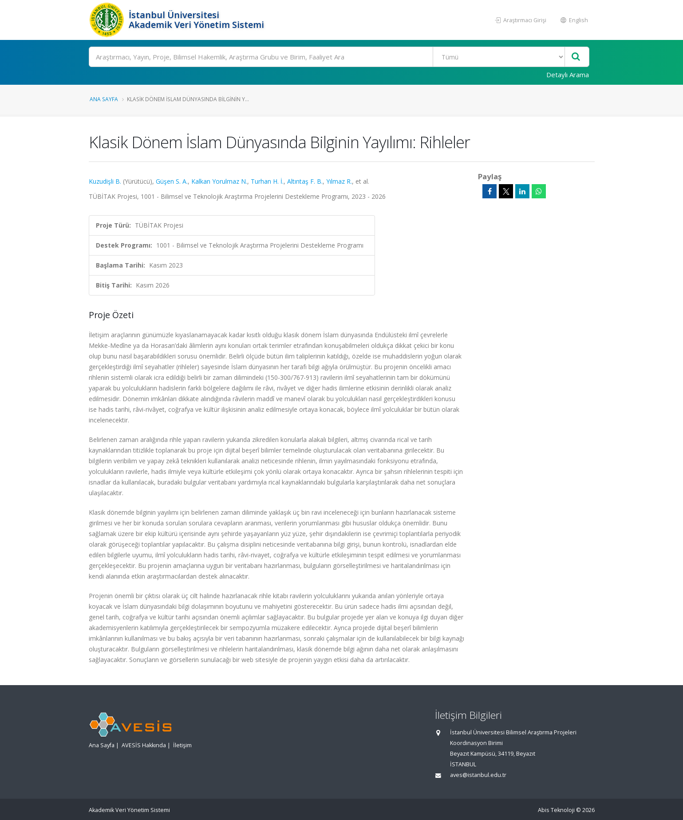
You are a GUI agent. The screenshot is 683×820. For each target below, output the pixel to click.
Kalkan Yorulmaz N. (219, 181)
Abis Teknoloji (556, 810)
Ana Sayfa (104, 98)
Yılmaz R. (339, 181)
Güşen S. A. (172, 181)
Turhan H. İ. (267, 181)
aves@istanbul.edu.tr (478, 775)
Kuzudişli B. (105, 181)
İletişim (182, 745)
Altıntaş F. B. (305, 181)
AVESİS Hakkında (144, 745)
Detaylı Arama (567, 74)
